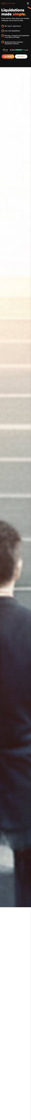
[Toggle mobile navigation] (28, 3)
